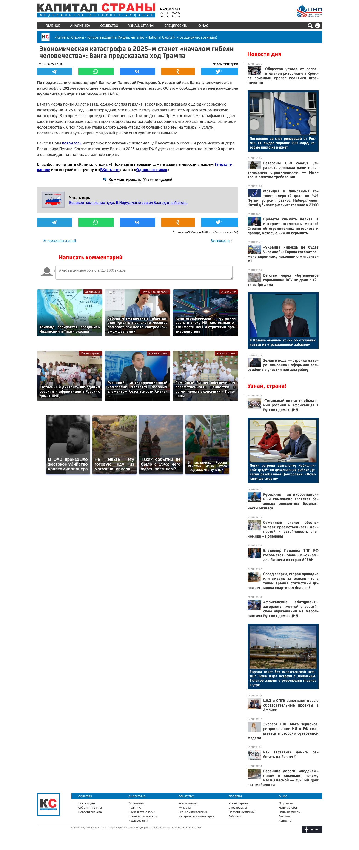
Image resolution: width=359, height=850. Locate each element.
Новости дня (264, 54)
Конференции (188, 803)
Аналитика (80, 25)
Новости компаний (241, 812)
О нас (203, 25)
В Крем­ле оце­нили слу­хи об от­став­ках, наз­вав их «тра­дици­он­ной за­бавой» (283, 342)
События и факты (90, 808)
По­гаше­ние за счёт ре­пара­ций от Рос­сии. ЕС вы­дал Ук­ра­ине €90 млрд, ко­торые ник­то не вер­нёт (283, 142)
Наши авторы (288, 808)
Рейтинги (235, 816)
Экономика (92, 292)
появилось (72, 143)
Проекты (235, 796)
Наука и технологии (155, 292)
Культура (185, 808)
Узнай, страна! (141, 25)
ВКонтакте (109, 169)
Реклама (285, 816)
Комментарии (227, 64)
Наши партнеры (289, 812)
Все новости (220, 240)
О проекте (286, 803)
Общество (109, 25)
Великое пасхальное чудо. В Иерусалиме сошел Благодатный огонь (128, 202)
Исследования (138, 821)
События (85, 796)
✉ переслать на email (59, 240)
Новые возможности (142, 816)
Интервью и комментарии (196, 816)
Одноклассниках (151, 169)
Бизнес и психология (193, 812)
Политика (135, 808)
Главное (53, 25)
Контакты (285, 821)
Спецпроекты (176, 25)
